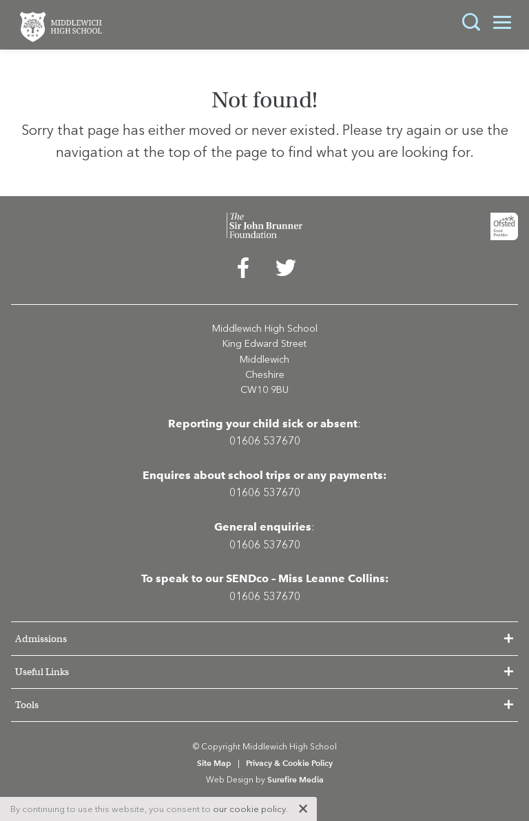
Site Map (214, 763)
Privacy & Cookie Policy (289, 763)
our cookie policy (249, 809)
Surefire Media (295, 779)
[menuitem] (243, 271)
